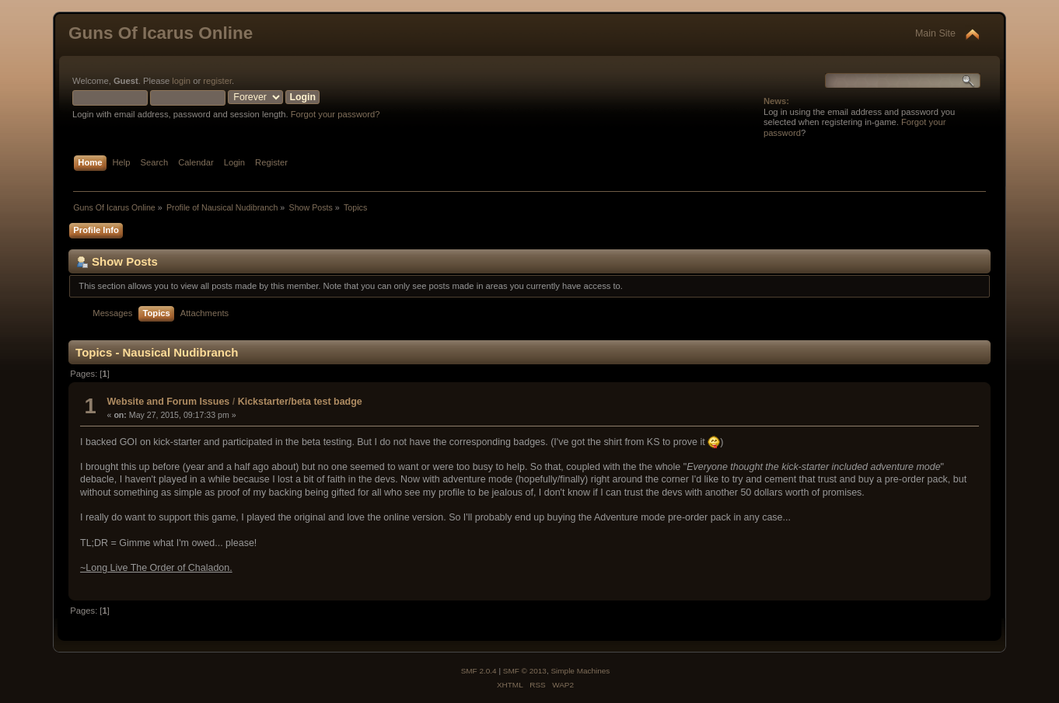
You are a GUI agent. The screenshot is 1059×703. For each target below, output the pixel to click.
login (181, 80)
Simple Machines (580, 670)
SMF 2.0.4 (479, 670)
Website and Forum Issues (168, 401)
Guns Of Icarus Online (160, 33)
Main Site (935, 33)
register (217, 80)
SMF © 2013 (525, 670)
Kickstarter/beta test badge (300, 401)
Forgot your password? (335, 114)
